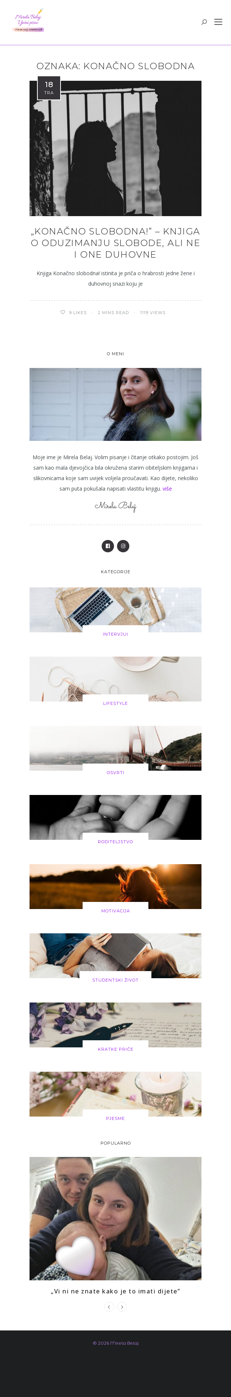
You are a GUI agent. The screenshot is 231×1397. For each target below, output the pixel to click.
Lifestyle (115, 703)
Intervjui (115, 634)
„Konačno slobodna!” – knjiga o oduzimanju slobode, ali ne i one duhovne (115, 243)
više (167, 488)
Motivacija (115, 911)
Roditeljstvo (115, 841)
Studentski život (115, 980)
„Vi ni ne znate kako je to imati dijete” (115, 1291)
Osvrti (115, 772)
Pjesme (115, 1118)
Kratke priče (115, 1049)
